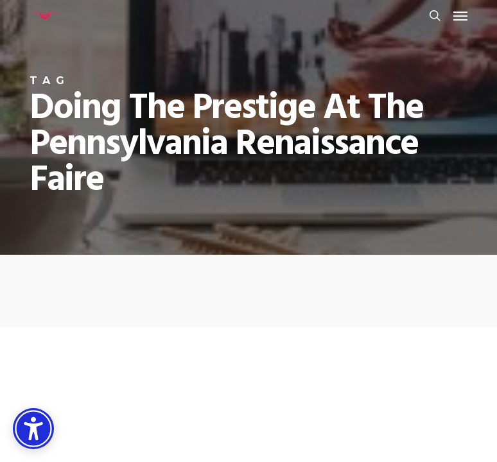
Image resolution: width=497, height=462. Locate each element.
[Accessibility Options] (33, 428)
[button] (460, 15)
